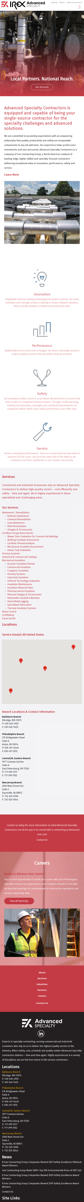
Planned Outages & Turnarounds (24, 594)
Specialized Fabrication (19, 604)
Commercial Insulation (19, 567)
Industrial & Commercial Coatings (19, 557)
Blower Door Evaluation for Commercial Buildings (32, 536)
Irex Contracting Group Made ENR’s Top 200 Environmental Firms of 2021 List (41, 1170)
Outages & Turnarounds (19, 529)
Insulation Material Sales (20, 587)
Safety (54, 2)
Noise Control (9, 611)
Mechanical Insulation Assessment (25, 546)
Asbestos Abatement (18, 516)
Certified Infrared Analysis (21, 543)
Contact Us (42, 840)
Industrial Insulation (18, 577)
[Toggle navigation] (79, 7)
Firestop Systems (11, 553)
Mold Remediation (16, 526)
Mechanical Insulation (13, 560)
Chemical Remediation (19, 519)
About (42, 972)
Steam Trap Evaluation (19, 550)
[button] (11, 691)
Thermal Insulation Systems (21, 608)
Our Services (42, 87)
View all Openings (19, 901)
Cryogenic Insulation (18, 570)
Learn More (11, 174)
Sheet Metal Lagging (18, 601)
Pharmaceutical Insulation (21, 591)
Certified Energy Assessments (17, 533)
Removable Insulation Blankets (23, 598)
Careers (42, 996)
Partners (42, 990)
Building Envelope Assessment (23, 540)
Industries (42, 984)
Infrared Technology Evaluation (23, 581)
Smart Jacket (9, 618)
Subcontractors (74, 2)
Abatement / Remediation (15, 512)
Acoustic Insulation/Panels (21, 563)
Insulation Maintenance (19, 584)
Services (42, 978)
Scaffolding (8, 615)
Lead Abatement (16, 522)
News (62, 2)
